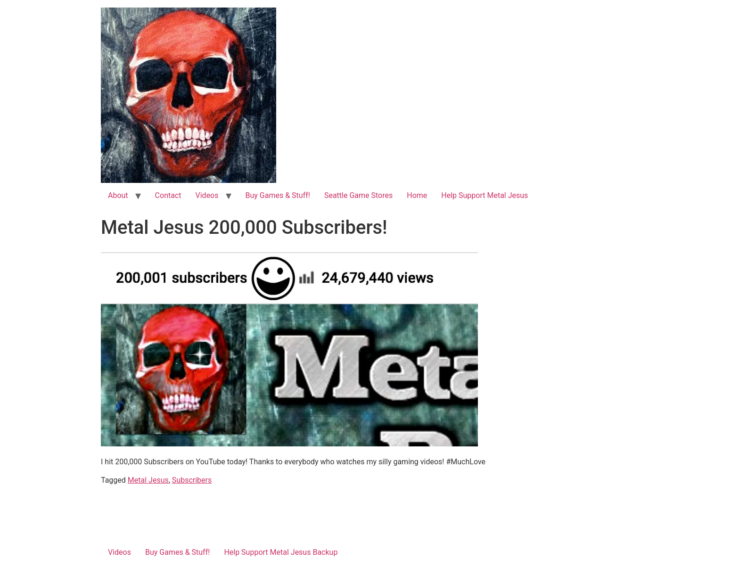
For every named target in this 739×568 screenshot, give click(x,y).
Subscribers (192, 480)
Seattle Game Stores (358, 195)
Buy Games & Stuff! (278, 195)
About (118, 195)
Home (417, 195)
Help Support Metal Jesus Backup (280, 552)
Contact (168, 195)
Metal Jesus (148, 480)
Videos (207, 195)
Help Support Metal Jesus (484, 195)
